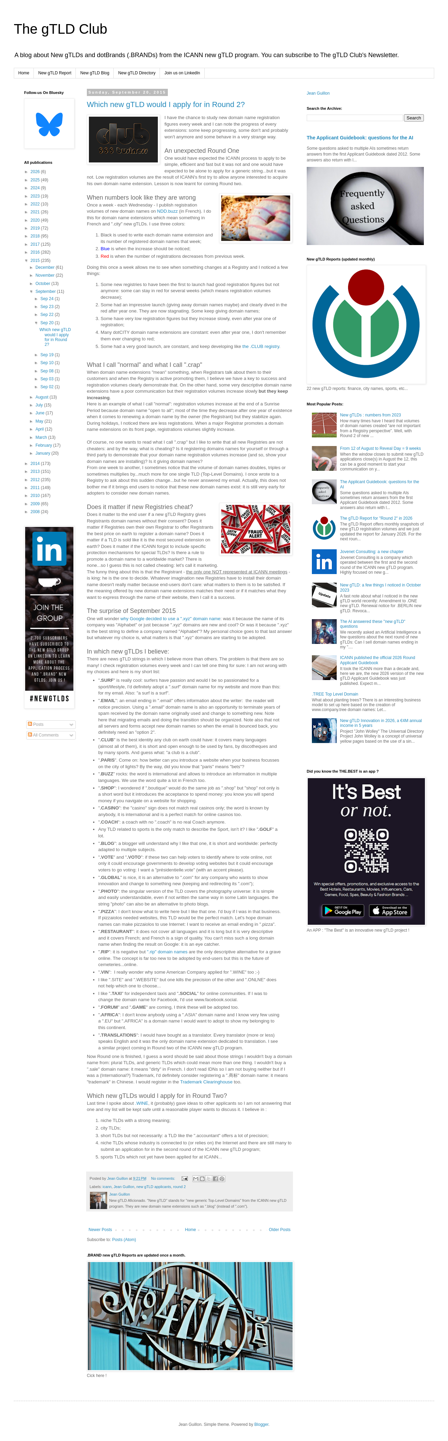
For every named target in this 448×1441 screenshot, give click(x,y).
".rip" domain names (167, 951)
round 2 (179, 1187)
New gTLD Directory (136, 73)
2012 (36, 479)
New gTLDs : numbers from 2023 (370, 415)
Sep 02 (47, 386)
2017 (36, 244)
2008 (36, 511)
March (41, 437)
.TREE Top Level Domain (335, 694)
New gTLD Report (54, 73)
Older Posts (280, 1229)
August (42, 397)
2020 (36, 220)
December (45, 267)
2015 (36, 260)
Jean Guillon (124, 1187)
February (44, 445)
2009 (36, 503)
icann (107, 1187)
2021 (36, 212)
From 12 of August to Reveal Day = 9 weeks (380, 448)
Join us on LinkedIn (182, 73)
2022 (36, 204)
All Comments (43, 735)
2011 (36, 487)
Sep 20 (47, 322)
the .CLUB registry (260, 346)
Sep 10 (47, 362)
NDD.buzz (167, 211)
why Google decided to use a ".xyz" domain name (170, 618)
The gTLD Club (60, 28)
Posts (35, 724)
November (45, 275)
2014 (36, 463)
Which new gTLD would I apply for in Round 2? (166, 104)
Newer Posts (100, 1229)
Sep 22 (47, 314)
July (39, 405)
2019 (36, 228)
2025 (36, 180)
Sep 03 (47, 379)
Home (23, 73)
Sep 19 (47, 354)
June (40, 413)
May (39, 421)
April (40, 429)
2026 (36, 171)
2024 (36, 188)
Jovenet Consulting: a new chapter (372, 551)
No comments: (163, 1178)
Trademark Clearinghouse (206, 1081)
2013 (36, 471)
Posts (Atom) (124, 1239)
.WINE (141, 1103)
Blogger (261, 1424)
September (46, 291)
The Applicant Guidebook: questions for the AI (360, 137)
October (43, 283)
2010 (36, 495)
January (43, 453)
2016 (36, 252)
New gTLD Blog (94, 73)
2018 (36, 236)
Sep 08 (47, 371)
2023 (36, 196)
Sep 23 (47, 306)
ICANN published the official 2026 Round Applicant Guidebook (377, 660)
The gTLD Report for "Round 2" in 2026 (376, 518)
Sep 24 (47, 298)
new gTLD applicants (153, 1187)
